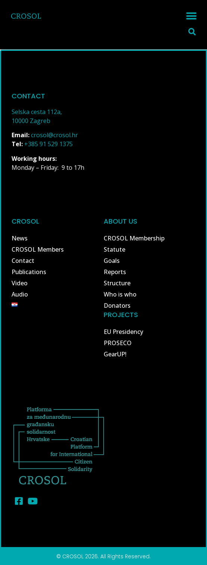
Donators (117, 305)
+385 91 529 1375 (48, 144)
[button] (191, 15)
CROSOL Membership (134, 238)
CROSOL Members (38, 249)
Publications (29, 272)
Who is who (120, 294)
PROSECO (118, 343)
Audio (20, 294)
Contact (23, 261)
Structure (117, 283)
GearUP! (115, 354)
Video (20, 283)
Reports (115, 272)
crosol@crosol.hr (54, 135)
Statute (114, 249)
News (20, 238)
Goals (112, 261)
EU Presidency (123, 332)
